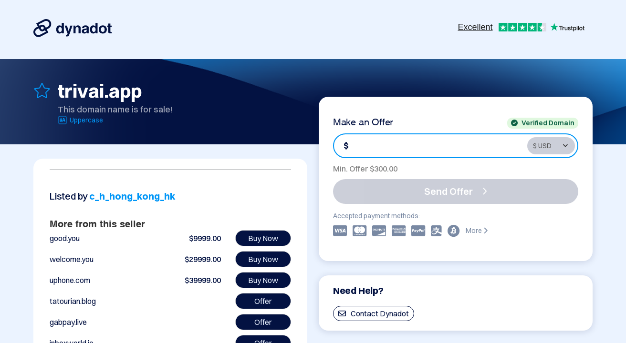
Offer (263, 301)
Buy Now (263, 238)
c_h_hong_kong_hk (132, 196)
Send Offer (455, 191)
